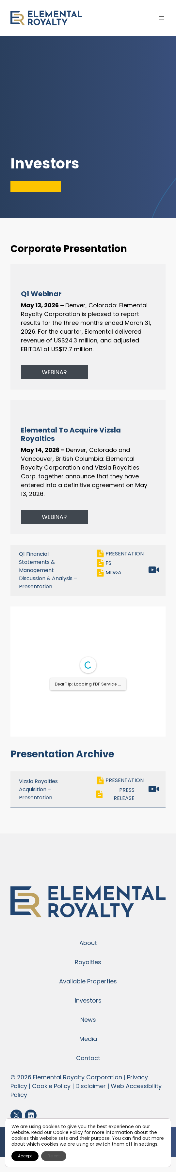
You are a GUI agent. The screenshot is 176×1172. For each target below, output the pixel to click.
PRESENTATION (120, 554)
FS (105, 563)
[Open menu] (162, 18)
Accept (25, 1156)
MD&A (110, 573)
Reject (54, 1156)
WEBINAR (54, 372)
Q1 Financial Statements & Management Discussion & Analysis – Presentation (48, 570)
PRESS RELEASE (115, 794)
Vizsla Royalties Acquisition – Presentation (38, 789)
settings (148, 1144)
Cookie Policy (51, 1086)
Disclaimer (90, 1086)
